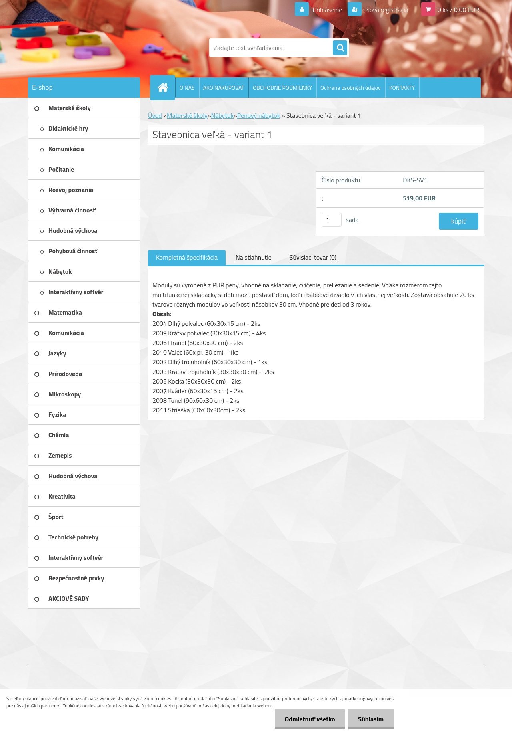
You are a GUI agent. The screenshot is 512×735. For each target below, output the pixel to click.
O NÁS (187, 87)
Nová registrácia (386, 9)
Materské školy (187, 115)
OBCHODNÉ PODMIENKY (282, 87)
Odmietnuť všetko (309, 719)
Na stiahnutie (254, 257)
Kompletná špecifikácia (187, 257)
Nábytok (222, 115)
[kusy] (332, 220)
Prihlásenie (327, 9)
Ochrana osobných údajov (350, 87)
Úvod (155, 115)
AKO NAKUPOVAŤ (223, 87)
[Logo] (83, 48)
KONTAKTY (402, 87)
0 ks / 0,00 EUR (458, 9)
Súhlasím (371, 719)
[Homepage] (166, 87)
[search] (340, 48)
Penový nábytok (258, 115)
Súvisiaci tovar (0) (313, 257)
